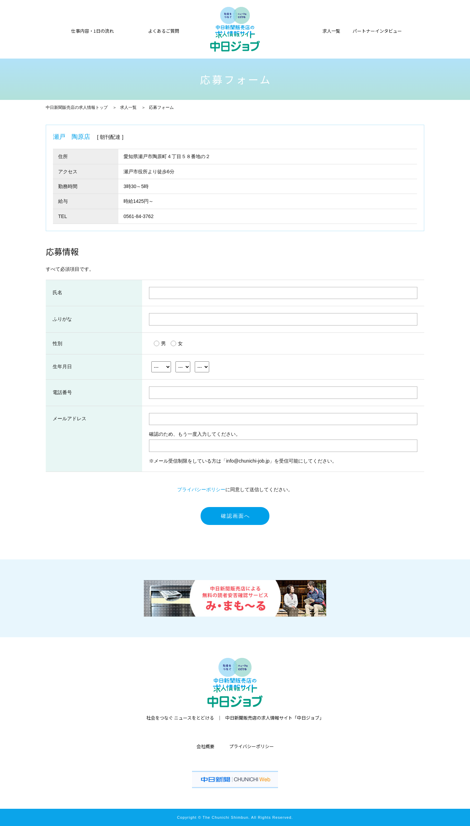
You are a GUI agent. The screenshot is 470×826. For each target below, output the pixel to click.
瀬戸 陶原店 (71, 136)
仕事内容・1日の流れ (92, 30)
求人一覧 (128, 107)
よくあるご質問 (163, 30)
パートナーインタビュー (377, 30)
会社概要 (205, 746)
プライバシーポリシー (201, 489)
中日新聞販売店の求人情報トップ (77, 107)
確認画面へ (235, 516)
